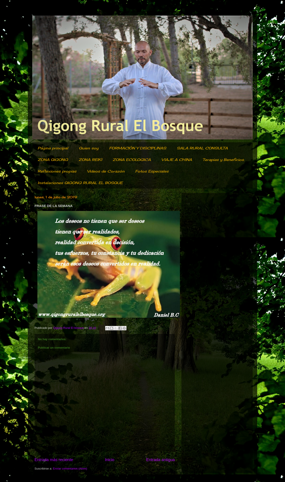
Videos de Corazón (105, 171)
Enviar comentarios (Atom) (70, 468)
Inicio (109, 460)
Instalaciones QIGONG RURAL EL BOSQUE (80, 183)
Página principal (53, 148)
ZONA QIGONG (53, 159)
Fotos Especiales (152, 171)
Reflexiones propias (57, 171)
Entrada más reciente (54, 460)
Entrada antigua (160, 460)
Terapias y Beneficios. (223, 159)
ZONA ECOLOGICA (132, 159)
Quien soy (88, 148)
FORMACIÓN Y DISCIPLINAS (137, 148)
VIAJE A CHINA (176, 159)
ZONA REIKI (90, 159)
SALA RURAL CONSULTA (202, 148)
